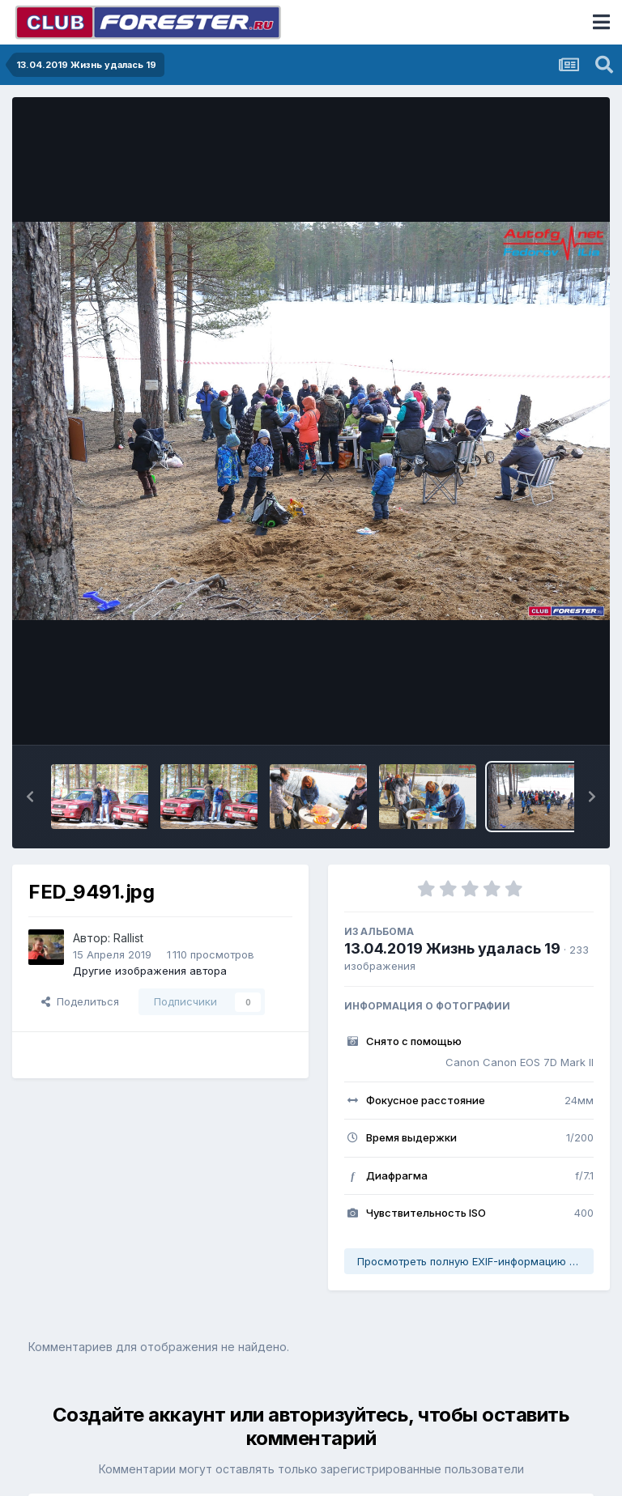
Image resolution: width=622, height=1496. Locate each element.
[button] (30, 796)
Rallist (128, 938)
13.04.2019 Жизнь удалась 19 (452, 948)
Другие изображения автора (150, 970)
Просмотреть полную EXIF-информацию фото (475, 1261)
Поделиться (80, 1001)
